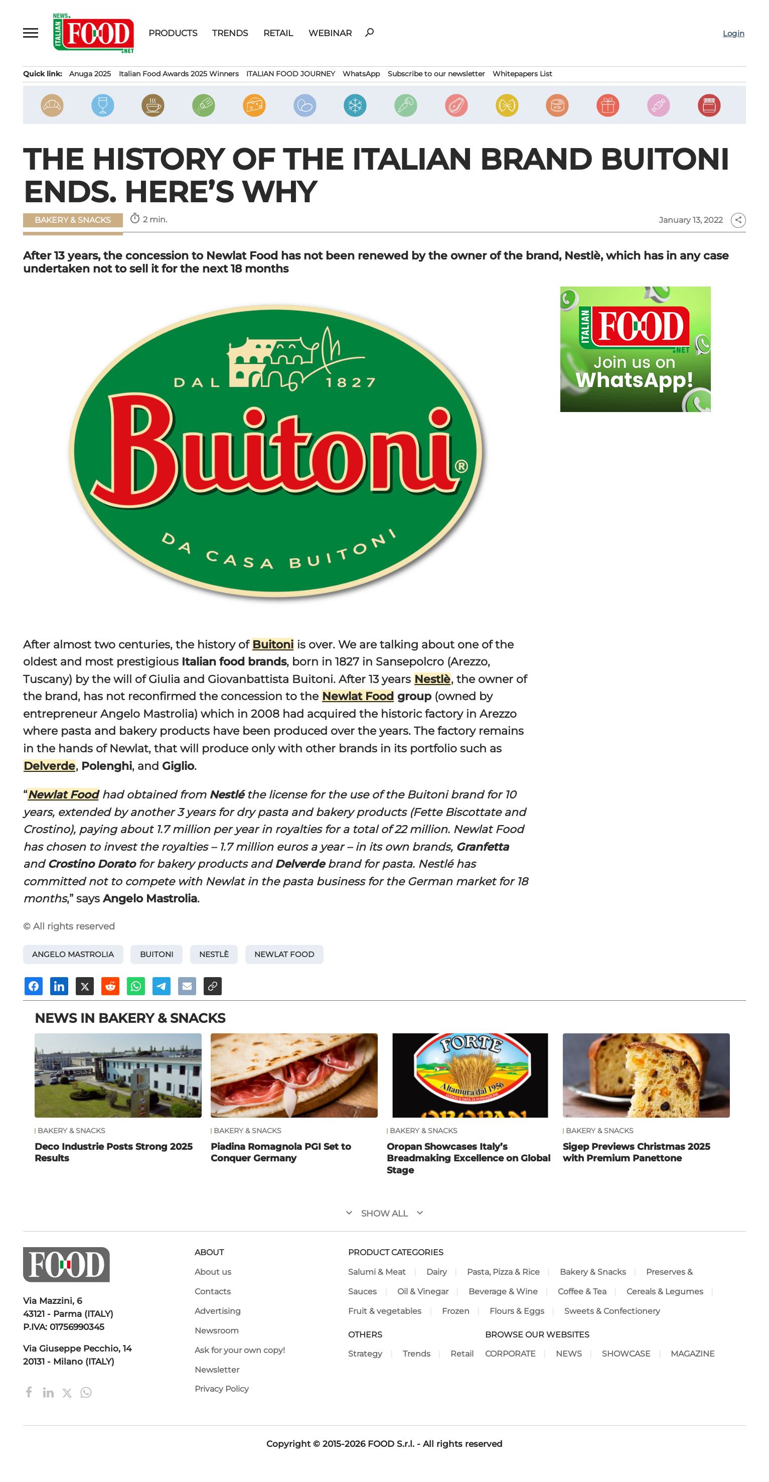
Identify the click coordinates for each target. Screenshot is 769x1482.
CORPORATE (510, 1354)
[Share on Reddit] (110, 986)
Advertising (218, 1311)
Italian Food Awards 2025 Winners (179, 74)
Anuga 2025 (90, 74)
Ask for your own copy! (240, 1350)
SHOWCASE (626, 1354)
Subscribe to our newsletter (436, 74)
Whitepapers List (522, 74)
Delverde (49, 765)
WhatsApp (361, 74)
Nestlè (432, 679)
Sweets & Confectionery (612, 1311)
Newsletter (217, 1370)
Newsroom (217, 1330)
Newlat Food (358, 696)
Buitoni (272, 644)
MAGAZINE (693, 1354)
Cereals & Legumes (665, 1291)
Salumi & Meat (377, 1272)
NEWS (569, 1354)
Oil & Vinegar (422, 1291)
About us (213, 1272)
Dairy (436, 1272)
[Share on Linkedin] (59, 986)
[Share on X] (85, 986)
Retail (278, 33)
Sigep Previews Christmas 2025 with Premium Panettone (636, 1152)
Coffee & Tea (582, 1291)
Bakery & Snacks (73, 220)
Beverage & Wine (503, 1291)
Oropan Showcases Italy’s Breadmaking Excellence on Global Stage (468, 1158)
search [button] (369, 33)
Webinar (330, 33)
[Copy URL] (213, 986)
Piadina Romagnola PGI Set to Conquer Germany (281, 1152)
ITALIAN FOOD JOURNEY (290, 74)
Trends (230, 33)
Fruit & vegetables (384, 1311)
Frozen (456, 1311)
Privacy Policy (222, 1389)
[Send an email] (187, 986)
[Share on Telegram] (161, 986)
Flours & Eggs (517, 1311)
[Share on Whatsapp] (136, 986)
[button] (31, 33)
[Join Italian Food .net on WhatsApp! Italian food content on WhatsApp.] (635, 349)
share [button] (738, 220)
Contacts (213, 1291)
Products (172, 33)
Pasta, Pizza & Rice (503, 1272)
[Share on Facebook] (34, 986)
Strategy (365, 1354)
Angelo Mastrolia (73, 954)
